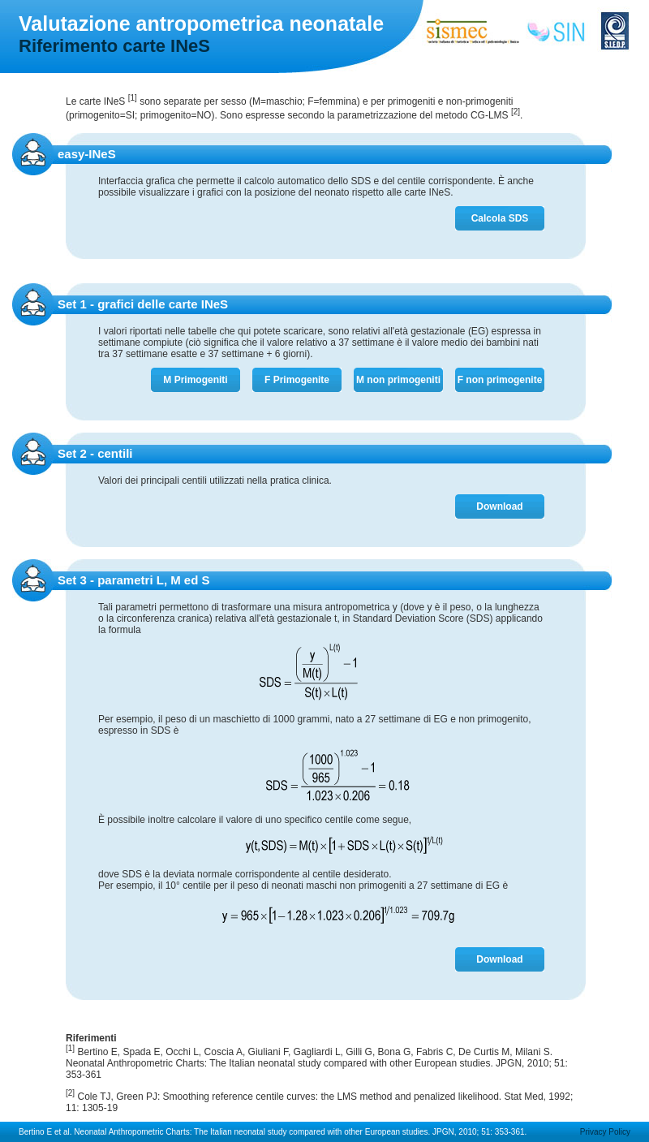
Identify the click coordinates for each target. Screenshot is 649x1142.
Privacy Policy (605, 1131)
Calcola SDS (500, 218)
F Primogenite (296, 380)
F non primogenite (500, 380)
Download (499, 506)
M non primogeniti (398, 380)
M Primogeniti (195, 380)
